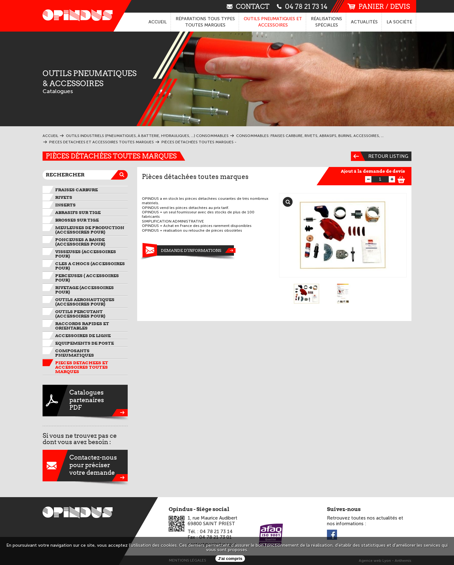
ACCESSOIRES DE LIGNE (83, 335)
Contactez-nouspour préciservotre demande (85, 465)
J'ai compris (230, 558)
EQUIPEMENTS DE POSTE (84, 343)
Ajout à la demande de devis (373, 171)
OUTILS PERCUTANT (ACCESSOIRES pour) (80, 313)
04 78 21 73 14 (302, 6)
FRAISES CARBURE (76, 189)
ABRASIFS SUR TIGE (78, 212)
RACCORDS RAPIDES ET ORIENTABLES (82, 325)
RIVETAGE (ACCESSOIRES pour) (84, 289)
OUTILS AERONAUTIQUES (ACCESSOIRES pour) (84, 301)
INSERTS (65, 204)
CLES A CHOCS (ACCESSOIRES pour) (90, 266)
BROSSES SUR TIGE (77, 220)
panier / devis (378, 6)
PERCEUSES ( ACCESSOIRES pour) (87, 277)
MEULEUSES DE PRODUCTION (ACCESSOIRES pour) (89, 230)
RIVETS (63, 197)
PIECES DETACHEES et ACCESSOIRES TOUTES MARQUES (81, 367)
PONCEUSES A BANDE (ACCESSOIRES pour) (80, 242)
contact (248, 6)
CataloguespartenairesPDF (85, 400)
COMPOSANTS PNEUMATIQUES (74, 353)
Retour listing (379, 156)
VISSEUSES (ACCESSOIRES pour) (85, 254)
